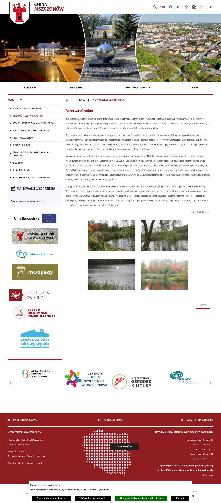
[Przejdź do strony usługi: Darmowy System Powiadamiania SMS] (202, 7)
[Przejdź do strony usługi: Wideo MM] (209, 7)
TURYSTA (80, 100)
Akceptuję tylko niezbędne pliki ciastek (141, 498)
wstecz (203, 305)
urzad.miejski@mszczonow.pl (28, 463)
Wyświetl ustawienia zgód (93, 498)
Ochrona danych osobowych (51, 498)
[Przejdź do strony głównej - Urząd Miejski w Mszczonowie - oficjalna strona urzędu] (37, 7)
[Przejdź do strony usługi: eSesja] (194, 7)
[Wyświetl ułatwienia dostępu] (178, 7)
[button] (111, 253)
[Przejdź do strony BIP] (163, 7)
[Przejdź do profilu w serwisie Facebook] (170, 7)
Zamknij (180, 498)
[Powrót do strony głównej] (66, 100)
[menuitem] (30, 88)
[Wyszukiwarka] (155, 7)
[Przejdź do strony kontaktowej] (186, 7)
